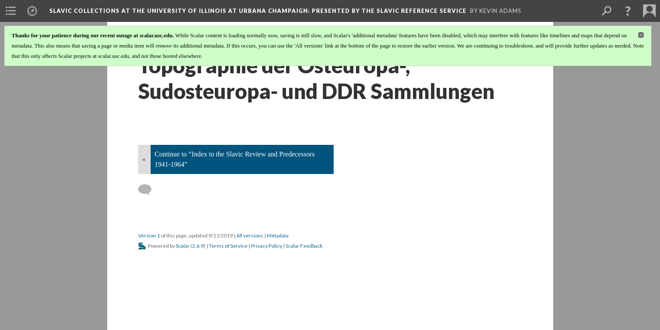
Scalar (183, 246)
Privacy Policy (266, 246)
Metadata (278, 235)
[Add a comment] (148, 189)
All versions (249, 235)
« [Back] (144, 159)
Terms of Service (228, 246)
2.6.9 (198, 246)
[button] (628, 10)
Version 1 (149, 235)
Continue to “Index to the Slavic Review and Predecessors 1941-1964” (235, 159)
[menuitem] (10, 10)
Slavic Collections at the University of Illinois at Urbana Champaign (258, 10)
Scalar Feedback (304, 246)
